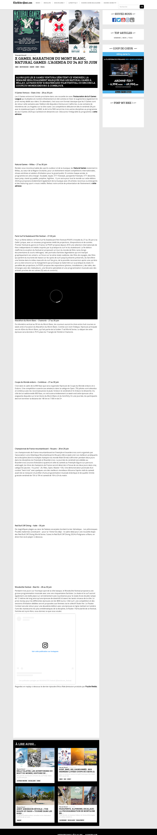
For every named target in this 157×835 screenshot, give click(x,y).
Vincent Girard (20, 55)
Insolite (47, 3)
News (38, 3)
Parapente (80, 802)
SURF (37, 67)
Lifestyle (73, 3)
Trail (42, 67)
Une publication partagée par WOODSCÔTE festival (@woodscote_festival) (45, 680)
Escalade (31, 781)
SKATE (32, 67)
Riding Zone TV (110, 3)
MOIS (124, 38)
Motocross (24, 67)
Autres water (22, 781)
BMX (16, 67)
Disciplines (59, 3)
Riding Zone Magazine (90, 3)
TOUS (130, 38)
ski (65, 779)
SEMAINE (117, 38)
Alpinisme (63, 802)
